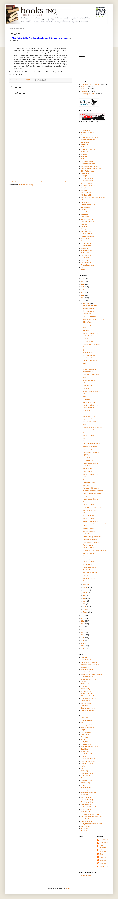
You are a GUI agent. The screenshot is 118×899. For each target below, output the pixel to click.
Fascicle (83, 715)
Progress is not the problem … (92, 427)
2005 (83, 649)
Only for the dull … (88, 372)
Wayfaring (84, 91)
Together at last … (88, 352)
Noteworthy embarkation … (91, 446)
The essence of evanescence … (93, 507)
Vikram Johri (104, 866)
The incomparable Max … (91, 542)
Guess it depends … (89, 308)
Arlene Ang (84, 790)
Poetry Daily (84, 742)
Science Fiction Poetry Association (91, 674)
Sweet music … (87, 314)
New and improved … (89, 581)
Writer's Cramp (85, 783)
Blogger (67, 888)
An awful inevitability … (90, 355)
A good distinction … (89, 419)
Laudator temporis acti (88, 205)
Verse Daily (84, 771)
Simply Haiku (85, 751)
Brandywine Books (87, 161)
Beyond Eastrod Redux (88, 140)
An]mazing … (87, 455)
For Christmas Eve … (89, 534)
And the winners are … (90, 578)
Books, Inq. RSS (86, 876)
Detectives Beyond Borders (89, 178)
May (84, 601)
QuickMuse (84, 749)
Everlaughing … (88, 457)
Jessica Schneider (86, 809)
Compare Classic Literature (89, 166)
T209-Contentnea (86, 255)
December (86, 303)
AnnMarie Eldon (86, 787)
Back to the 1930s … (89, 408)
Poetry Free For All (87, 669)
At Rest (83, 89)
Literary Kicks (85, 209)
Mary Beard (84, 214)
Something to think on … (90, 333)
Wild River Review (86, 780)
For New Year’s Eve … (90, 336)
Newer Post (13, 181)
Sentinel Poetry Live (87, 677)
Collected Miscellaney (88, 164)
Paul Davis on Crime (87, 236)
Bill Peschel (84, 144)
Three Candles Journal (88, 761)
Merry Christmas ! (88, 516)
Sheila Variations (86, 253)
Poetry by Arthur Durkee (88, 792)
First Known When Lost (88, 185)
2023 (83, 287)
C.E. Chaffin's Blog (87, 800)
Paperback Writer (86, 234)
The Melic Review (86, 732)
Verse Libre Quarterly (87, 773)
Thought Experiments (87, 265)
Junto (82, 722)
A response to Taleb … (90, 482)
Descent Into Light (86, 804)
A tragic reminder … (89, 380)
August (85, 593)
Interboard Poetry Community (90, 665)
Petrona (83, 241)
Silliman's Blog (85, 826)
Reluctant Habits (86, 246)
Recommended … (88, 468)
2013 (83, 626)
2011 (83, 632)
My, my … (86, 496)
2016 (83, 618)
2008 (83, 640)
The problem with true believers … (93, 493)
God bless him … (88, 570)
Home (41, 181)
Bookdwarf (84, 154)
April (84, 604)
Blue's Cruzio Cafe (87, 693)
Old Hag (83, 229)
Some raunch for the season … (92, 444)
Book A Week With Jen (88, 149)
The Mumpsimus (86, 262)
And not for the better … (90, 316)
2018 (83, 300)
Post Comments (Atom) (25, 185)
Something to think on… (90, 548)
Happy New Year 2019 (90, 305)
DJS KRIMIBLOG (86, 183)
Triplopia (83, 766)
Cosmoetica (84, 706)
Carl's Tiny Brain (86, 797)
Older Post (68, 181)
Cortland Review (86, 703)
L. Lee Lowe (84, 200)
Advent (83, 86)
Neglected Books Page (88, 222)
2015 (83, 621)
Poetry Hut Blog (86, 744)
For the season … (88, 564)
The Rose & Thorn (86, 754)
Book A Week (85, 147)
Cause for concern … (89, 553)
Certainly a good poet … (90, 521)
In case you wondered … (90, 430)
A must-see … (87, 438)
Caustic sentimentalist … (90, 402)
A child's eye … (87, 399)
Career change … (88, 441)
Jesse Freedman (103, 846)
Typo (82, 768)
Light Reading (85, 207)
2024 (83, 284)
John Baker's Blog (86, 195)
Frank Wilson (104, 843)
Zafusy (83, 785)
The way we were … (89, 460)
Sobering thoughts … (89, 528)
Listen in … (86, 394)
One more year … (88, 311)
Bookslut (83, 159)
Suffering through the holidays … (93, 537)
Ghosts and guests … (89, 369)
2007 (83, 643)
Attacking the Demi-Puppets (89, 137)
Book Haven (84, 152)
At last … (85, 383)
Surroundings (85, 828)
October (85, 587)
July (84, 595)
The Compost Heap (87, 802)
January (85, 612)
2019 (83, 298)
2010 (83, 635)
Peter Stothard (85, 238)
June (84, 598)
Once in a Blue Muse (87, 821)
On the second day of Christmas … (94, 491)
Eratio (82, 713)
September (86, 590)
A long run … (87, 339)
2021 (83, 292)
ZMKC (83, 270)
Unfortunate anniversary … (91, 452)
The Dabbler (85, 258)
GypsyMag (84, 717)
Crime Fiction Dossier (87, 171)
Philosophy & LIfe (86, 243)
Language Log (85, 202)
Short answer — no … (90, 416)
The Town (84, 681)
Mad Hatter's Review (87, 727)
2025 (83, 281)
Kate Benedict (85, 812)
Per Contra (84, 737)
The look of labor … (89, 466)
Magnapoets (85, 667)
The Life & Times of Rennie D (90, 814)
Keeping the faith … (89, 556)
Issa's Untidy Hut (86, 193)
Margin (83, 730)
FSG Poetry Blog (86, 660)
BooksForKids (85, 156)
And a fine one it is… (89, 510)
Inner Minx (84, 190)
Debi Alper (84, 176)
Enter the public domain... (91, 361)
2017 (83, 615)
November (86, 584)
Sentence (84, 756)
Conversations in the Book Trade (91, 168)
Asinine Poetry (85, 689)
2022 (83, 289)
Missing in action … (89, 545)
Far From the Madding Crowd (90, 807)
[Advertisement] (40, 163)
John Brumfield (103, 850)
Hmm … (85, 327)
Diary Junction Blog (87, 180)
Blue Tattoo (84, 795)
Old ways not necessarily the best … (94, 319)
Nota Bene (84, 226)
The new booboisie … (89, 567)
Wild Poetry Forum (87, 684)
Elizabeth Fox (104, 839)
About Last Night (86, 130)
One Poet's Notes (86, 231)
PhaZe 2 (83, 739)
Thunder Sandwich (87, 763)
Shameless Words (86, 250)
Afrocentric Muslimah (87, 132)
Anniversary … (87, 485)
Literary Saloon (85, 212)
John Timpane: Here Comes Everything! (93, 197)
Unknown (103, 860)
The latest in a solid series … (92, 374)
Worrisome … (87, 330)
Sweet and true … (88, 385)
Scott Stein (84, 248)
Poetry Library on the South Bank (91, 746)
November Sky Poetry (88, 819)
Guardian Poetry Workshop (89, 662)
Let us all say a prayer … (90, 325)
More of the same (88, 449)
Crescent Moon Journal (88, 708)
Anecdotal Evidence (87, 135)
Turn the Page (85, 831)
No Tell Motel (85, 734)
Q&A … (85, 350)
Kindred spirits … (88, 471)
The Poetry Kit (85, 672)
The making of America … (91, 539)
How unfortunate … (89, 531)
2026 (83, 278)
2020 (83, 295)
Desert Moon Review (87, 710)
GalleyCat (84, 188)
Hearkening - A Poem (87, 94)
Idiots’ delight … (88, 410)
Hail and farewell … (89, 322)
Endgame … (87, 388)
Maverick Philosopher (87, 219)
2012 (83, 629)
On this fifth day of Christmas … (93, 391)
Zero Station (84, 267)
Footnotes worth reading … (91, 344)
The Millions (84, 260)
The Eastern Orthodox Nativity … (93, 488)
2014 (83, 624)
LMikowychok (104, 857)
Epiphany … (86, 477)
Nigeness (84, 224)
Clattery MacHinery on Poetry (90, 698)
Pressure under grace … (90, 421)
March (85, 606)
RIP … (85, 366)
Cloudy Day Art (85, 701)
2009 (83, 638)
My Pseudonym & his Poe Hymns (91, 816)
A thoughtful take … (89, 341)
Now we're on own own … (91, 573)
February (86, 609)
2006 (83, 646)
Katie (101, 854)
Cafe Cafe (84, 657)
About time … (87, 575)
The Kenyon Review (87, 725)
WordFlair (84, 686)
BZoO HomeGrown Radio (89, 696)
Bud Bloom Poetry (86, 691)
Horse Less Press (86, 720)
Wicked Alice (85, 778)
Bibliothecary (85, 142)
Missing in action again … (91, 347)
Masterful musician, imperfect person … (95, 550)
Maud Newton (85, 217)
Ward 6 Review (85, 775)
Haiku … (85, 363)
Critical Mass (85, 173)
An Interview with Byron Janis (90, 84)
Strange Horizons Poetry (88, 758)
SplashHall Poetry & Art (88, 679)
